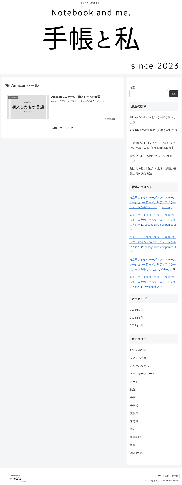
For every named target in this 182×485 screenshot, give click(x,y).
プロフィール (155, 475)
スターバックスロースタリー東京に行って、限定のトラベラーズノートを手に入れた (152, 220)
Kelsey (165, 269)
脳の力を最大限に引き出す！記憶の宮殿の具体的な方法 (153, 171)
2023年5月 (136, 317)
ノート (134, 381)
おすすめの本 (138, 349)
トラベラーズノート (142, 373)
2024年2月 (136, 309)
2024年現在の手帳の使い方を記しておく (153, 132)
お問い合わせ (171, 475)
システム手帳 (138, 357)
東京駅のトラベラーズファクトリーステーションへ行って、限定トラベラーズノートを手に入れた (152, 202)
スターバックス (139, 365)
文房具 (134, 413)
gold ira (165, 207)
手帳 (132, 397)
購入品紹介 (137, 452)
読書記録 (135, 437)
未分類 (134, 421)
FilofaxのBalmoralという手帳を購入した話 (153, 120)
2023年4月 (136, 325)
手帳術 (134, 405)
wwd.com (150, 286)
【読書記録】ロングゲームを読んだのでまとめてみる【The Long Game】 (153, 145)
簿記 (132, 429)
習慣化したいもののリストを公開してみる (153, 158)
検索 (132, 87)
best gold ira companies (159, 224)
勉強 (132, 389)
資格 (132, 445)
